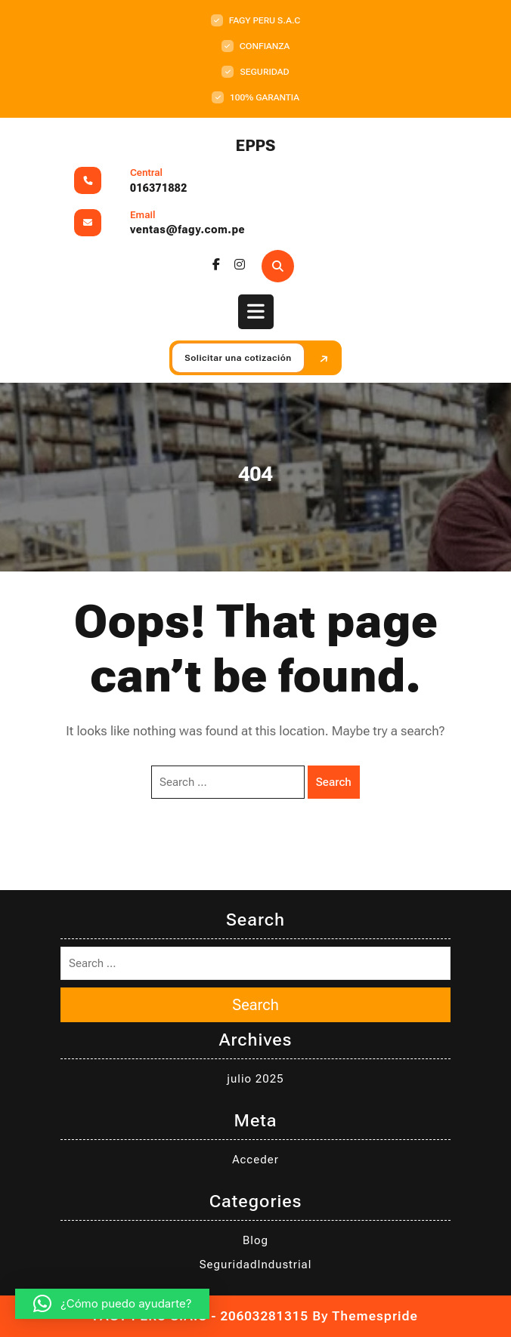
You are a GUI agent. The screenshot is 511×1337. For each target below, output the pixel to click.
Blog (255, 1240)
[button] (112, 1304)
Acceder (255, 1159)
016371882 (158, 188)
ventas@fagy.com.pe (187, 229)
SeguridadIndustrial (256, 1264)
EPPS (256, 146)
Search (334, 782)
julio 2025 (255, 1079)
